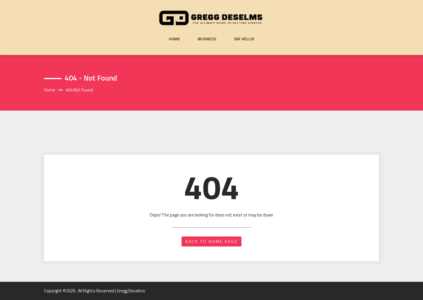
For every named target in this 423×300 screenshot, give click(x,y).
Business (207, 39)
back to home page (211, 241)
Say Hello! (244, 39)
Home (174, 39)
